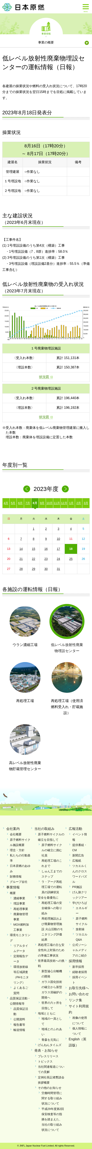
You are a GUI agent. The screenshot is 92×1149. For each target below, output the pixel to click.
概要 (13, 893)
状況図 (44, 377)
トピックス (45, 1061)
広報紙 (76, 860)
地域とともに (47, 1013)
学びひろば (79, 902)
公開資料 (19, 1019)
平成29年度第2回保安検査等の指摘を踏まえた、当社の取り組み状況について (52, 1119)
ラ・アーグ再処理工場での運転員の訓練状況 (51, 887)
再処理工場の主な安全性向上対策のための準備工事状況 (51, 950)
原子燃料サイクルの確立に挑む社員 (51, 850)
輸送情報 (19, 1030)
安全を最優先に (48, 897)
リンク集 (75, 1000)
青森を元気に (50, 1039)
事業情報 (46, 33)
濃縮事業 (19, 898)
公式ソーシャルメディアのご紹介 (79, 950)
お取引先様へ (79, 988)
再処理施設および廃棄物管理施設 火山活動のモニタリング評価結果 (52, 929)
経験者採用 (79, 972)
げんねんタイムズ (49, 1045)
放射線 (80, 929)
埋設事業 (19, 903)
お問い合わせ (79, 994)
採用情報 (75, 961)
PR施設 (77, 887)
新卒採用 (78, 966)
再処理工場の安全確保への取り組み (51, 908)
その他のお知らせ (49, 1087)
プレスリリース (48, 1056)
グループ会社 (18, 881)
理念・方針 (17, 850)
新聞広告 (78, 855)
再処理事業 (20, 909)
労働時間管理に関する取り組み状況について (51, 1098)
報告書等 (19, 1024)
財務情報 (16, 876)
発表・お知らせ (46, 1050)
